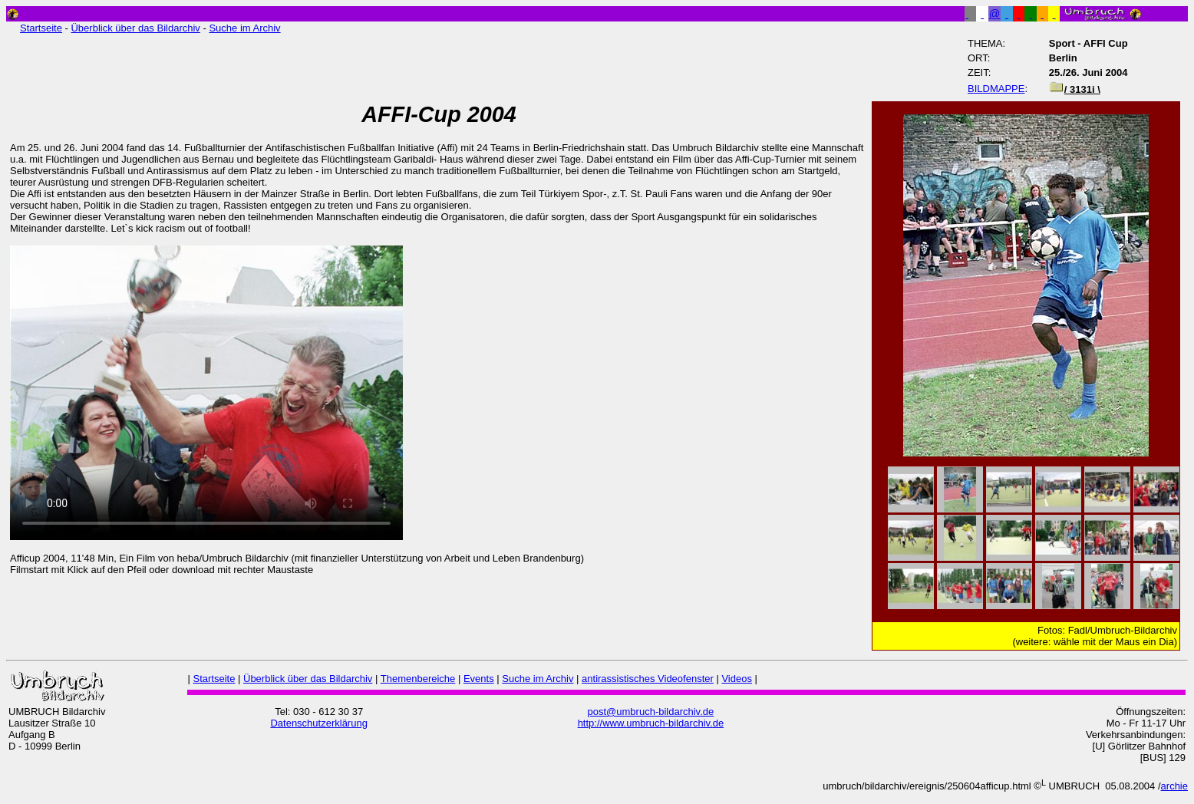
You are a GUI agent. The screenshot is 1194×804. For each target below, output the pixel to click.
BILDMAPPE (996, 88)
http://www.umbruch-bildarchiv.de (651, 723)
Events (478, 678)
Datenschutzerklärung (318, 723)
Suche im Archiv (244, 28)
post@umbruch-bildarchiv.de (651, 711)
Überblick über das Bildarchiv (135, 28)
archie (1174, 786)
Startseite (41, 28)
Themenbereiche (418, 678)
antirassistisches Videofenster (648, 678)
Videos (736, 678)
